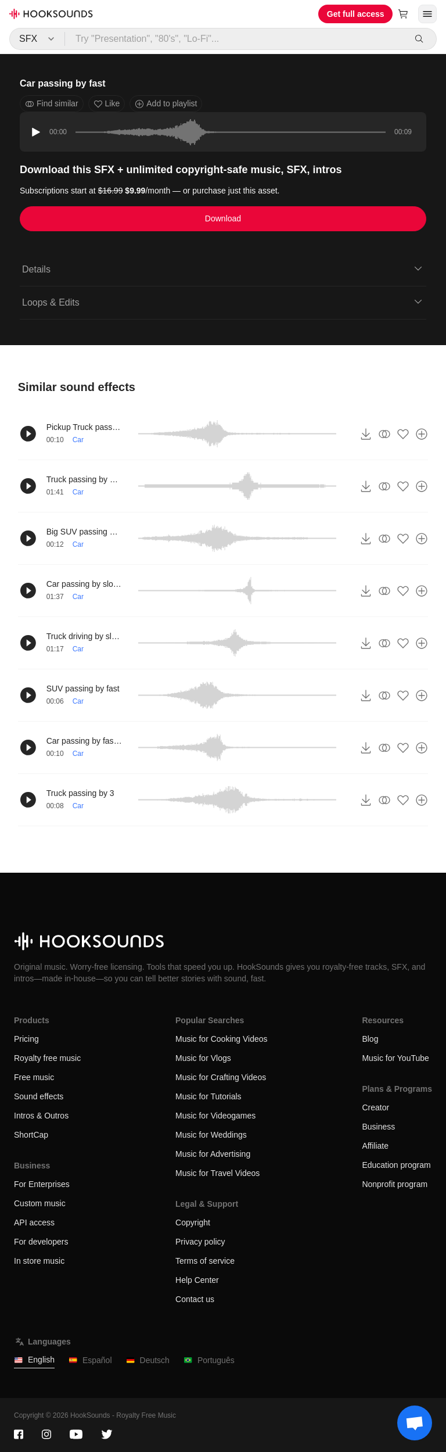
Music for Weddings (211, 1134)
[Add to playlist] (421, 434)
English (34, 1360)
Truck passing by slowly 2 (84, 479)
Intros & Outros (41, 1115)
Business (378, 1126)
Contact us (194, 1299)
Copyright (192, 1222)
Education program (396, 1165)
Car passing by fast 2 (84, 740)
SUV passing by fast (83, 688)
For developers (41, 1241)
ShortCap (31, 1134)
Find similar (51, 104)
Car (78, 440)
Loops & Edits (223, 301)
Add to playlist (166, 104)
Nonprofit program (394, 1184)
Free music (34, 1077)
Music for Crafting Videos (220, 1077)
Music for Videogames (215, 1115)
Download (223, 218)
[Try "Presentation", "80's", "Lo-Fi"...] (235, 38)
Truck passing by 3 (80, 793)
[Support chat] (414, 1423)
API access (34, 1222)
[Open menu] (427, 14)
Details (223, 268)
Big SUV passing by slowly (84, 531)
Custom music (40, 1203)
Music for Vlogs (203, 1058)
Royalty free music (47, 1058)
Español (90, 1360)
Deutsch (148, 1360)
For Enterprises (42, 1184)
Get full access (355, 14)
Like (106, 104)
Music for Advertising (212, 1154)
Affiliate (375, 1145)
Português (209, 1360)
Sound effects (38, 1096)
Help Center (197, 1280)
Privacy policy (200, 1241)
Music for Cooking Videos (221, 1039)
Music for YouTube (395, 1058)
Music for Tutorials (208, 1096)
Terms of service (205, 1260)
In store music (39, 1260)
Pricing (26, 1039)
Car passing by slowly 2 (84, 584)
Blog (370, 1039)
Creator (375, 1107)
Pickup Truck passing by (84, 427)
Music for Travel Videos (217, 1173)
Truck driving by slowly (84, 636)
